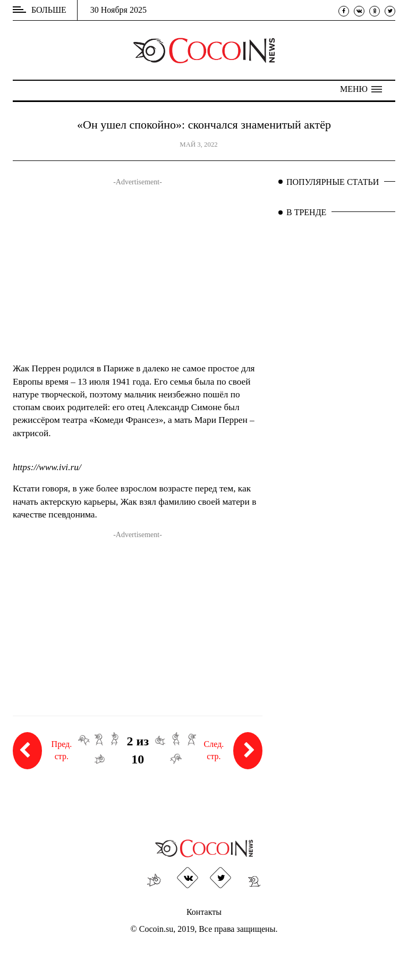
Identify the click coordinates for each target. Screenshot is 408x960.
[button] (361, 89)
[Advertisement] (137, 277)
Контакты (204, 911)
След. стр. (233, 750)
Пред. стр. (42, 750)
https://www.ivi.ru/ (47, 467)
